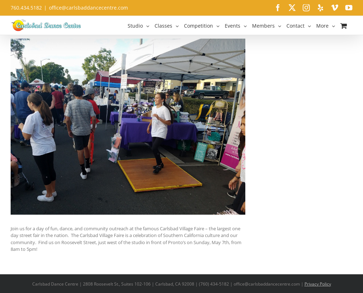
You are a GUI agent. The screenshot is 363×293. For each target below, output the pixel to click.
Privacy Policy (318, 284)
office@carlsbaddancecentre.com (88, 7)
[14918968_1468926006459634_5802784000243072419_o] (128, 127)
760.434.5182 (26, 7)
